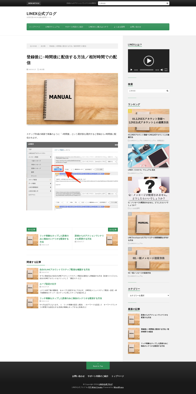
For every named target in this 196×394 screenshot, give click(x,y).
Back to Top (98, 366)
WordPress (119, 387)
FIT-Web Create (95, 387)
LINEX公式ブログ (41, 13)
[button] (149, 61)
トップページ (34, 27)
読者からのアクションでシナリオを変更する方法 (86, 3)
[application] (148, 60)
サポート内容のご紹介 (74, 27)
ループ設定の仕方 (48, 284)
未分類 (42, 69)
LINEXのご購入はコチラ (98, 27)
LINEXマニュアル (53, 27)
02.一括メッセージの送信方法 (139, 273)
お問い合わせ (135, 27)
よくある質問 (119, 27)
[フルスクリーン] (166, 70)
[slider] (146, 69)
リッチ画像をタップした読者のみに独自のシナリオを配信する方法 (54, 238)
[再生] (131, 70)
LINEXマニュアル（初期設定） (154, 140)
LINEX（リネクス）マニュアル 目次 (141, 170)
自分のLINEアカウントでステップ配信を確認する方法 (65, 269)
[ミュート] (162, 70)
